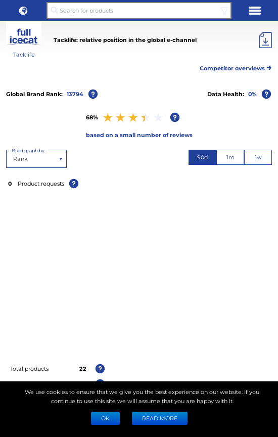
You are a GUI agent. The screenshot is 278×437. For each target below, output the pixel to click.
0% (252, 94)
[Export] (265, 40)
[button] (23, 11)
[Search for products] (139, 10)
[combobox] (14, 158)
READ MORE (159, 418)
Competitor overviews (236, 66)
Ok (105, 418)
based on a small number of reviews (139, 135)
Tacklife (24, 54)
